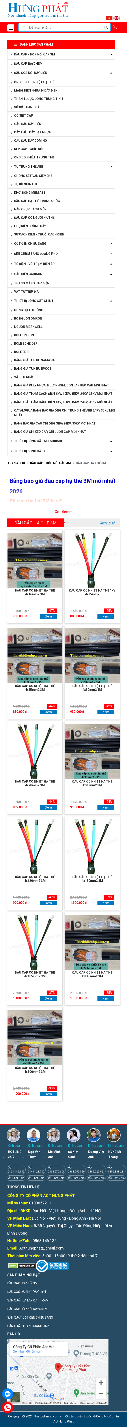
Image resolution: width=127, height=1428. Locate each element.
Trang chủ (16, 463)
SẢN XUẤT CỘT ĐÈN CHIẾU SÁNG (30, 1317)
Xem (48, 616)
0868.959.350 (76, 1171)
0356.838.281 (116, 1171)
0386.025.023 (96, 1171)
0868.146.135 (16, 1171)
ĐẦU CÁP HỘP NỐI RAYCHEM (27, 1309)
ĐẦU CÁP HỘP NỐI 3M (22, 1283)
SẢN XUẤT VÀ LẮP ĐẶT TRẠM (28, 1300)
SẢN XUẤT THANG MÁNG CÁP (28, 1326)
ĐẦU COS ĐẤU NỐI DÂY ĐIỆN (26, 1292)
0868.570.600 (56, 1171)
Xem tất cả (107, 523)
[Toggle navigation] (10, 27)
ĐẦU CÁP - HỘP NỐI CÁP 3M (50, 463)
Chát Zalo (18, 1178)
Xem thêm (62, 511)
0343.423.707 (36, 1171)
